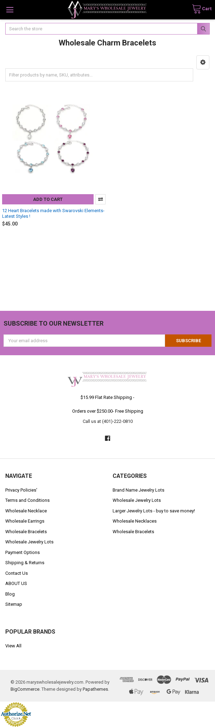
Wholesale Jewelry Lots (29, 541)
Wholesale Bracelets (26, 531)
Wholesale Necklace (26, 510)
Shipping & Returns (24, 562)
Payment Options (22, 552)
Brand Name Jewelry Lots (138, 490)
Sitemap (13, 604)
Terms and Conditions (27, 500)
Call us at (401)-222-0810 (108, 421)
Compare (100, 199)
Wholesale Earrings (24, 521)
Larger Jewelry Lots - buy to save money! (154, 510)
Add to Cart (48, 199)
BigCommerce (25, 689)
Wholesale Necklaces (135, 521)
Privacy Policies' (21, 490)
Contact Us (16, 573)
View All (13, 645)
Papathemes (95, 689)
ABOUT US (16, 583)
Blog (10, 594)
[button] (202, 62)
